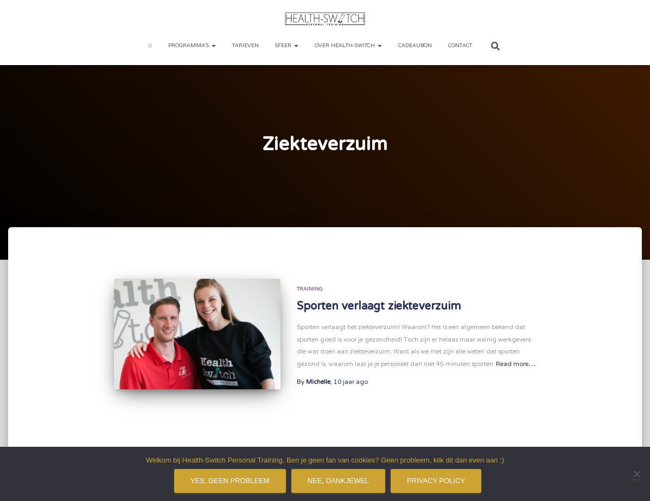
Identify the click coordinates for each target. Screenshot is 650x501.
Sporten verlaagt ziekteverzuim (379, 306)
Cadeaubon (415, 46)
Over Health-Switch (348, 46)
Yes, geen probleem (230, 481)
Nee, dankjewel (338, 481)
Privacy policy (436, 481)
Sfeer (286, 46)
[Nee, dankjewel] (636, 473)
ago (351, 382)
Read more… (516, 364)
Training (310, 289)
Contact (460, 46)
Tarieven (245, 46)
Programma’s (192, 46)
